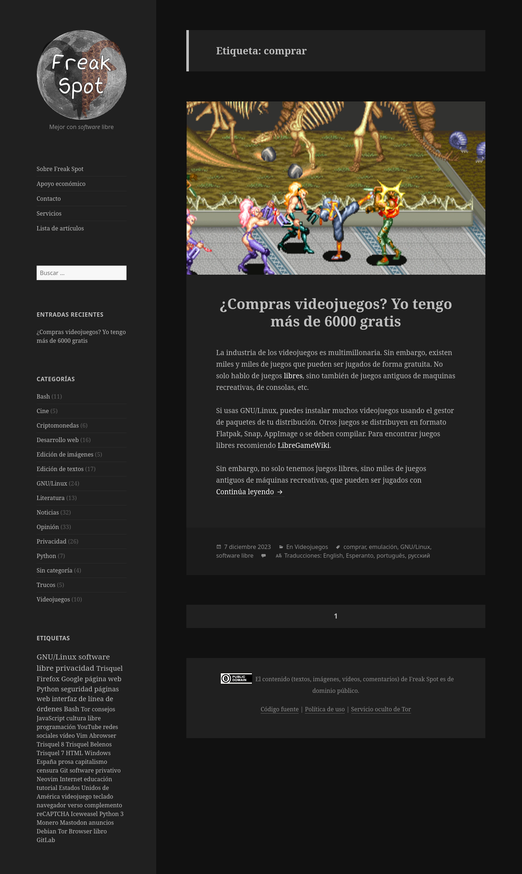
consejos (103, 709)
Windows (97, 753)
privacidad (75, 668)
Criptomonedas (58, 425)
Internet (72, 779)
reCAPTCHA (54, 814)
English (333, 555)
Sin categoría (54, 570)
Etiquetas (53, 638)
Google (73, 678)
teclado (103, 796)
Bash (43, 396)
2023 (264, 547)
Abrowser (102, 736)
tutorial (48, 788)
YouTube (90, 727)
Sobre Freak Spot (60, 169)
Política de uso (325, 709)
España (47, 762)
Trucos (46, 585)
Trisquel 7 (51, 753)
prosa (66, 762)
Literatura (51, 498)
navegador (52, 805)
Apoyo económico (61, 184)
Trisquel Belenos (89, 744)
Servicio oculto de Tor (381, 709)
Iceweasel (85, 814)
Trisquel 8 (51, 744)
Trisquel (109, 668)
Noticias (48, 512)
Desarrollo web (58, 440)
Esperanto (359, 555)
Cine (43, 411)
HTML (75, 753)
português (391, 555)
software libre (234, 555)
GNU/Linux (52, 483)
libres (293, 375)
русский (419, 555)
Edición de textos (60, 469)
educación (98, 779)
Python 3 (111, 814)
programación (57, 727)
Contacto (49, 199)
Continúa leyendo (250, 491)
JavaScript (51, 718)
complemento (103, 805)
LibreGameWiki (304, 445)
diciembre (242, 547)
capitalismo (91, 762)
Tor (86, 709)
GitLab (46, 840)
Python (46, 556)
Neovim (48, 779)
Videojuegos (53, 599)
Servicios (49, 213)
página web (103, 678)
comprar (355, 547)
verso (76, 805)
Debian (47, 831)
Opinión (48, 527)
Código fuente (280, 709)
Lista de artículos (60, 228)
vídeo (67, 736)
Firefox (49, 678)
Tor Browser (76, 831)
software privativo (95, 770)
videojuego (78, 796)
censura (48, 770)
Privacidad (51, 541)
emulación (383, 547)
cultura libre (83, 718)
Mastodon (74, 823)
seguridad (77, 688)
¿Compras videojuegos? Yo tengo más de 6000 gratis (335, 312)
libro (100, 831)
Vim (82, 736)
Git (65, 770)
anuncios (101, 823)
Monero (48, 823)
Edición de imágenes (65, 454)
